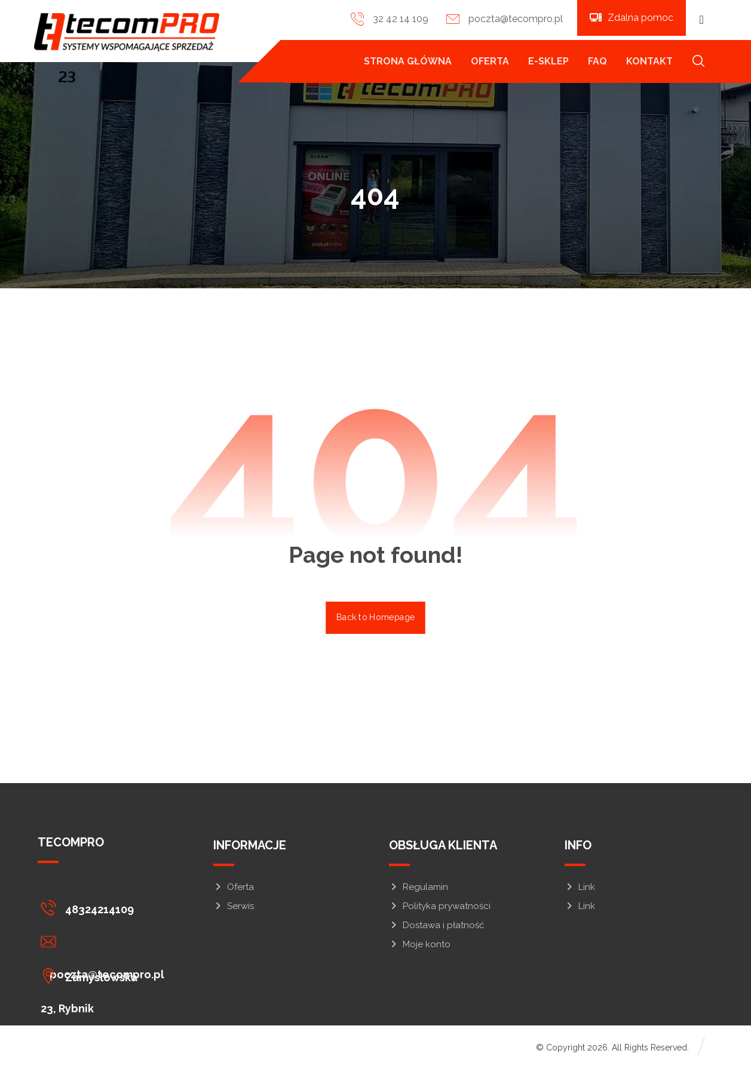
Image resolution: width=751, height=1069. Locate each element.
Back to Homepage (375, 619)
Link (580, 888)
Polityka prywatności (440, 907)
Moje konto (419, 946)
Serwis (233, 907)
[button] (701, 20)
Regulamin (418, 888)
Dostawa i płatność (436, 927)
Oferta (233, 888)
